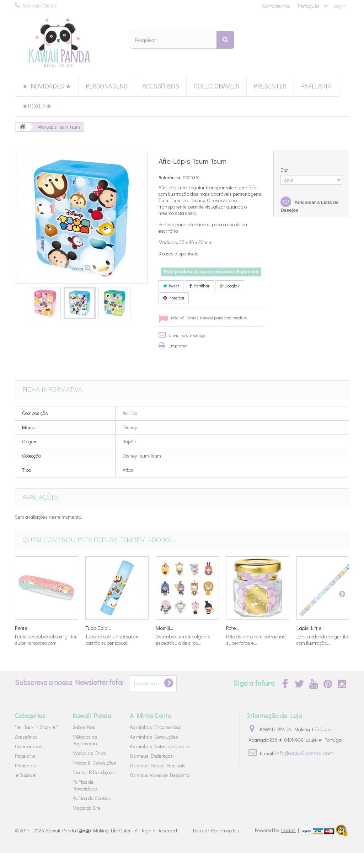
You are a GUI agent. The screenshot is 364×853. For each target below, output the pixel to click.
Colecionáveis (216, 86)
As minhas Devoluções (154, 736)
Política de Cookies (92, 798)
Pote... (232, 627)
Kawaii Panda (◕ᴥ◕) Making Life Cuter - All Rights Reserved (111, 830)
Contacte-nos (276, 5)
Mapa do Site (86, 807)
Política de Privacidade (85, 785)
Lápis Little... (310, 627)
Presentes (270, 86)
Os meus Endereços (151, 755)
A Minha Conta (150, 715)
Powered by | (277, 830)
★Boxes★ (37, 106)
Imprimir (178, 345)
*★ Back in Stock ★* (36, 727)
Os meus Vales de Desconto (159, 775)
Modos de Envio (89, 753)
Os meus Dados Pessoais (158, 765)
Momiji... (164, 627)
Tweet (171, 285)
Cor (284, 170)
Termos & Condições (94, 772)
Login (340, 5)
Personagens (107, 86)
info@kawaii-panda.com (304, 753)
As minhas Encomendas (156, 727)
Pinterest (173, 298)
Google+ (230, 285)
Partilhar (199, 285)
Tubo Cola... (98, 627)
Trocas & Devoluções (94, 762)
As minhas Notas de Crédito (159, 746)
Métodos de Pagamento (85, 740)
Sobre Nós (84, 727)
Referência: (170, 177)
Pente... (23, 627)
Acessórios (160, 86)
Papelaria (316, 86)
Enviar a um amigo (187, 335)
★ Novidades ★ (46, 86)
